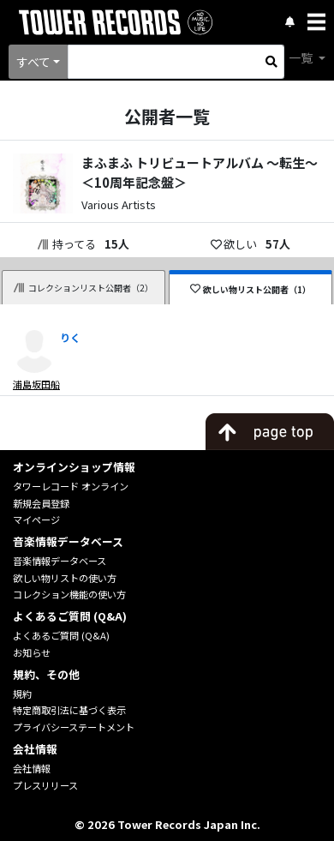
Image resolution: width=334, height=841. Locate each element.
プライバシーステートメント (73, 727)
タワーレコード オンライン (70, 486)
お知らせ (32, 652)
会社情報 (32, 768)
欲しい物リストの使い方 (64, 578)
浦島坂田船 (36, 384)
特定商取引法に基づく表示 (69, 710)
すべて (33, 61)
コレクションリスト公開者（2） (84, 287)
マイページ (36, 519)
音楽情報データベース (59, 561)
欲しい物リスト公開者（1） (250, 289)
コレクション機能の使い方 (69, 594)
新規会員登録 (41, 503)
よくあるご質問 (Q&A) (61, 635)
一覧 (302, 57)
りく (70, 337)
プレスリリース (45, 785)
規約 (22, 693)
